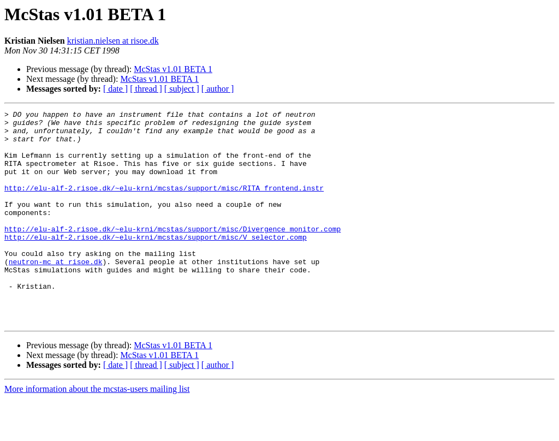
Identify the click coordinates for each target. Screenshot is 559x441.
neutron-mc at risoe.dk (56, 292)
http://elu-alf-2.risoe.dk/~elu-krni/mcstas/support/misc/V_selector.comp (155, 263)
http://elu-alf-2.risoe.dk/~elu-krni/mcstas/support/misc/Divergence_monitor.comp (172, 253)
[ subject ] (181, 88)
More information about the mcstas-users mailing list (97, 431)
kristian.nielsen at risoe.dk (113, 40)
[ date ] (115, 88)
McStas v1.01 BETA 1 (173, 69)
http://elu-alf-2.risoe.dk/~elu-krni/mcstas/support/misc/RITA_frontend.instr (164, 204)
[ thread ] (146, 88)
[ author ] (217, 88)
